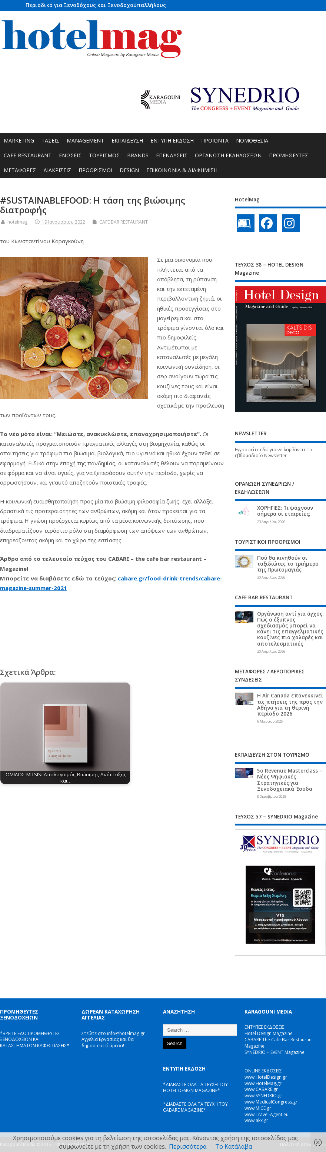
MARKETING (19, 140)
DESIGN (129, 170)
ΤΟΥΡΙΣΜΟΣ (104, 155)
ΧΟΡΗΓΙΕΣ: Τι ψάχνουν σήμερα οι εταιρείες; (285, 511)
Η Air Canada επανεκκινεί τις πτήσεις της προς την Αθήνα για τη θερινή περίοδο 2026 (290, 704)
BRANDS (138, 155)
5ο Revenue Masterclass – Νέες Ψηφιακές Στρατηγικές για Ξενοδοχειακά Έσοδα (289, 779)
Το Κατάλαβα (233, 1146)
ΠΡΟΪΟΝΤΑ (215, 140)
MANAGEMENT (85, 140)
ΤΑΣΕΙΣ (50, 140)
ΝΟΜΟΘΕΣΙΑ (252, 140)
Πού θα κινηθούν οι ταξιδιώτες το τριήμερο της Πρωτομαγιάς (288, 564)
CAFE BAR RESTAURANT (123, 222)
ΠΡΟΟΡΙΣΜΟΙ (95, 170)
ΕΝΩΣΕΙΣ (70, 155)
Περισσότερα (187, 1146)
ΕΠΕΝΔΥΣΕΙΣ (171, 155)
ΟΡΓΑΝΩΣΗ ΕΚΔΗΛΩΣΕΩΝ (228, 155)
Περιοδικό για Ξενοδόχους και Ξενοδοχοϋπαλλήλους (96, 5)
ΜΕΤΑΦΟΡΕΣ (20, 170)
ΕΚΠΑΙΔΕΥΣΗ (127, 140)
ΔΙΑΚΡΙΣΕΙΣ (57, 170)
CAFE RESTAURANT (27, 155)
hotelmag (17, 222)
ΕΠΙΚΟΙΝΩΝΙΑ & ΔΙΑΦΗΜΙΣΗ (181, 170)
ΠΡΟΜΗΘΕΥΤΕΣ (288, 155)
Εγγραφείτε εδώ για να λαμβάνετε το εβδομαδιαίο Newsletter (273, 452)
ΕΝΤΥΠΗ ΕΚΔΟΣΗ (172, 140)
